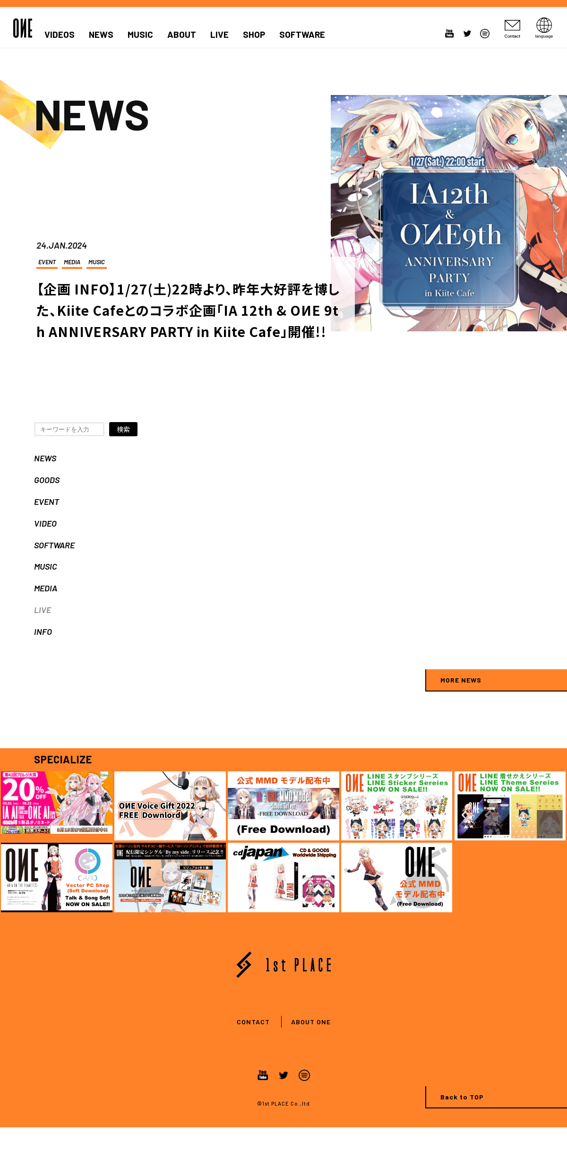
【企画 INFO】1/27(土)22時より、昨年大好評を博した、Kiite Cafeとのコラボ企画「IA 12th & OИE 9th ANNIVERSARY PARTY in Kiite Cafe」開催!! (188, 310)
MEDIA (72, 262)
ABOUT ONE (311, 1022)
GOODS (47, 480)
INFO (43, 631)
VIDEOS (59, 34)
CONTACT (253, 1022)
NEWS (101, 34)
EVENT (47, 262)
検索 (123, 429)
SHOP (254, 34)
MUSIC (140, 34)
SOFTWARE (302, 34)
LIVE (219, 34)
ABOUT (181, 34)
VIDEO (45, 523)
